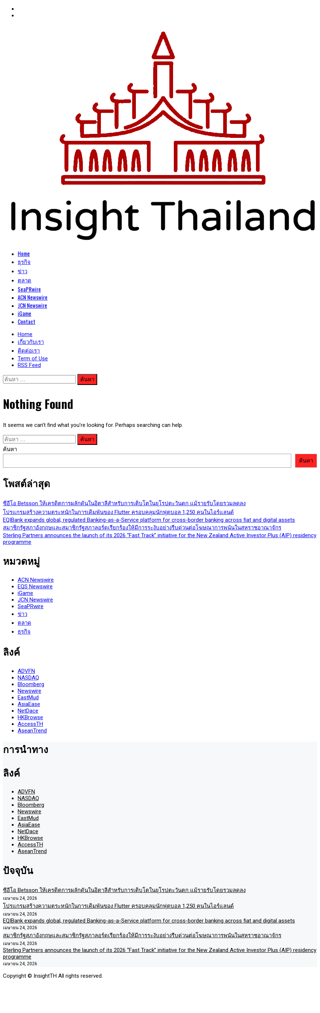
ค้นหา (10, 449)
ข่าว (22, 271)
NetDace (28, 710)
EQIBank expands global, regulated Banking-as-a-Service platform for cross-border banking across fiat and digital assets (149, 520)
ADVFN (26, 671)
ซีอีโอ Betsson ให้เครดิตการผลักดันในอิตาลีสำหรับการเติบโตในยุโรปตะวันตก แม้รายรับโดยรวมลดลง (124, 503)
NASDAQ (28, 677)
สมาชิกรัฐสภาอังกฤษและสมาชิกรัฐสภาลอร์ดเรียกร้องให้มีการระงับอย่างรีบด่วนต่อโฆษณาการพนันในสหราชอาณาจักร (142, 527)
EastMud (28, 697)
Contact (26, 321)
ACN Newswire (33, 297)
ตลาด (24, 280)
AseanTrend (32, 730)
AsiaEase (29, 704)
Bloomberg (31, 684)
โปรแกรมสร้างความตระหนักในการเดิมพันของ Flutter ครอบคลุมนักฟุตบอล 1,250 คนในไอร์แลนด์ (118, 512)
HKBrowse (30, 717)
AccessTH (30, 724)
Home (24, 253)
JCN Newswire (32, 305)
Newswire (29, 691)
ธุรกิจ (24, 261)
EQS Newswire (35, 586)
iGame (24, 313)
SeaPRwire (29, 289)
